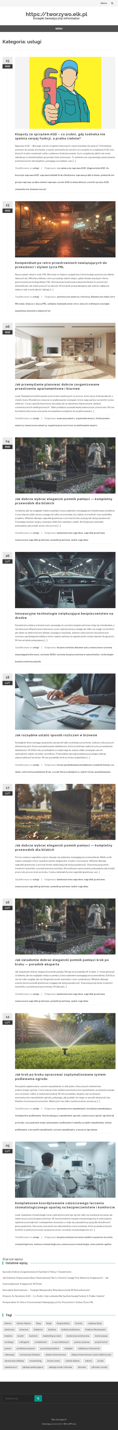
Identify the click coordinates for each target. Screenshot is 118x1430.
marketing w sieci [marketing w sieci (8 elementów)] (52, 1335)
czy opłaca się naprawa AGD (71, 168)
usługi (36, 168)
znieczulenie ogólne (100, 1244)
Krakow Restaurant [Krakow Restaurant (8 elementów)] (95, 1329)
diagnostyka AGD (96, 168)
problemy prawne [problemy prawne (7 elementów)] (26, 1348)
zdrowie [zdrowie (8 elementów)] (82, 1367)
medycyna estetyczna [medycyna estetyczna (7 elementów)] (78, 1335)
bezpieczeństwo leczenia (70, 1237)
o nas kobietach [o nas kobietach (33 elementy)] (60, 1342)
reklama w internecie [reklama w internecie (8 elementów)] (89, 1348)
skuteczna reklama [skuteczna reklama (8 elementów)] (14, 1360)
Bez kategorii (59, 1419)
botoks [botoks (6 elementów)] (79, 1323)
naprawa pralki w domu (88, 175)
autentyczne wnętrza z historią (73, 296)
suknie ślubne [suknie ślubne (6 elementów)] (72, 1360)
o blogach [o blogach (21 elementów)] (24, 1342)
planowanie (52, 1122)
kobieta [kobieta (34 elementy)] (52, 1329)
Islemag (46, 1423)
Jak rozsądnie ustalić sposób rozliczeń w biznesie (56, 735)
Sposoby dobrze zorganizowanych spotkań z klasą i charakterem (37, 1271)
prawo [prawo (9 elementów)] (8, 1348)
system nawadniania (64, 1129)
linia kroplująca (50, 1115)
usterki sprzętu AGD (98, 182)
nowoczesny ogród (91, 1115)
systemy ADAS (48, 654)
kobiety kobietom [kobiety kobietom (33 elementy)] (71, 1329)
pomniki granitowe (60, 540)
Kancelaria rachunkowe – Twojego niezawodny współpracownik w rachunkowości (46, 1290)
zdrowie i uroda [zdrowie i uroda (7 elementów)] (99, 1367)
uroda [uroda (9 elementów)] (100, 1360)
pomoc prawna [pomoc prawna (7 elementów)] (81, 1342)
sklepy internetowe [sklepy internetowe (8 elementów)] (55, 1354)
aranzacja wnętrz (66, 418)
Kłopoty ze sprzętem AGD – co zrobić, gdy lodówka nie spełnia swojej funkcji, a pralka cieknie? (54, 1296)
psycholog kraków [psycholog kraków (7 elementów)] (49, 1348)
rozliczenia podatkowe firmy (36, 772)
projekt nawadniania (93, 1122)
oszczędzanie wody (35, 1122)
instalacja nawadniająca (99, 1108)
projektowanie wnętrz (85, 425)
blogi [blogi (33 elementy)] (48, 1323)
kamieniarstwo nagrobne (70, 533)
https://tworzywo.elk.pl (56, 14)
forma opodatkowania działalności (74, 765)
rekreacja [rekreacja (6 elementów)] (9, 1354)
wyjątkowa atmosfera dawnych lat (32, 310)
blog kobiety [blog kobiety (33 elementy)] (63, 1323)
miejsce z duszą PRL (35, 303)
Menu (104, 3)
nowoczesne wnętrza (36, 425)
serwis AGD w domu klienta (71, 182)
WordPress (70, 1423)
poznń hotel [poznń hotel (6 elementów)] (101, 1342)
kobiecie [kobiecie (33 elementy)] (38, 1329)
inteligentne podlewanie (28, 1115)
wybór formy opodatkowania (95, 772)
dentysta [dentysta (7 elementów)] (9, 1329)
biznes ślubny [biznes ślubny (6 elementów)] (24, 1323)
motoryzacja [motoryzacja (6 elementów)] (101, 1335)
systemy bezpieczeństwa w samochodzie (78, 654)
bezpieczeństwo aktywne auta (73, 647)
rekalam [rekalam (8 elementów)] (69, 1348)
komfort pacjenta (93, 1237)
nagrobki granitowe (94, 533)
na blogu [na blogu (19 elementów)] (9, 1342)
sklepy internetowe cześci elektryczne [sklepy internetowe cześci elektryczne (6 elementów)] (91, 1354)
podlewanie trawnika (70, 1122)
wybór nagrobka (79, 540)
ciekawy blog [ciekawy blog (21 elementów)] (94, 1323)
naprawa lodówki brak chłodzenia (57, 175)
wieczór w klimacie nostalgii (94, 303)
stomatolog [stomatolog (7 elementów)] (35, 1360)
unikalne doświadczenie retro (63, 303)
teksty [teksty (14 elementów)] (88, 1360)
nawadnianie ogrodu (70, 1115)
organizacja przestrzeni (60, 425)
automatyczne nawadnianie (71, 1108)
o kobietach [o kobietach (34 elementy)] (41, 1342)
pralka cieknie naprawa (44, 182)
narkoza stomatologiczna (47, 1244)
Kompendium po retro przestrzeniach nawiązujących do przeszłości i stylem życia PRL (48, 1302)
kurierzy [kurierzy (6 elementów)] (33, 1335)
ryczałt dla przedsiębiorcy (66, 772)
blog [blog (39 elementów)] (38, 1323)
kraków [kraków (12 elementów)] (8, 1335)
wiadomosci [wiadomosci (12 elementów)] (11, 1367)
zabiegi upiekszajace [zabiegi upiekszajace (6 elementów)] (32, 1367)
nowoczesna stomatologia (75, 1244)
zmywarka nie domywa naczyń (30, 189)
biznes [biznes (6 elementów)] (8, 1323)
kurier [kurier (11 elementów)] (21, 1335)
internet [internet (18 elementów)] (24, 1329)
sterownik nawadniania (40, 1129)
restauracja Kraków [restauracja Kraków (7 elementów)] (30, 1354)
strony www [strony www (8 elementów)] (53, 1360)
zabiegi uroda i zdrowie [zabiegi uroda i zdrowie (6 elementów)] (60, 1367)
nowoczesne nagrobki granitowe (32, 540)
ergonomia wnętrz (85, 418)
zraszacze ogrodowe (86, 1129)
